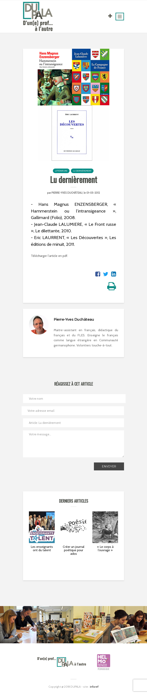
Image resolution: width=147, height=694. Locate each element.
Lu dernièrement (82, 171)
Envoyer (109, 466)
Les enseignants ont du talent (42, 548)
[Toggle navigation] (120, 16)
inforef (94, 686)
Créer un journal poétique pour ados (73, 550)
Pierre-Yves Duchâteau (67, 192)
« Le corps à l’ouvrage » (105, 548)
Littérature (61, 171)
